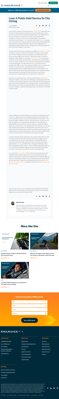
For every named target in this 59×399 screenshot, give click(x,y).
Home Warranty (5, 353)
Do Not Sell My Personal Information (24, 395)
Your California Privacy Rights (12, 395)
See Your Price (53, 2)
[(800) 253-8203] (53, 5)
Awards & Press (46, 346)
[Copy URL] (49, 25)
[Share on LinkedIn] (39, 25)
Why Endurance (45, 344)
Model (14, 309)
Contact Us (4, 377)
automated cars (22, 153)
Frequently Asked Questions (28, 344)
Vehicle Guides (25, 359)
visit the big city (37, 31)
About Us (44, 341)
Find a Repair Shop (26, 354)
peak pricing (44, 78)
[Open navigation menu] (2, 5)
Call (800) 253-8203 (6, 341)
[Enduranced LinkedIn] (51, 388)
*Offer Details (40, 395)
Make (14, 305)
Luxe (25, 40)
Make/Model (4, 250)
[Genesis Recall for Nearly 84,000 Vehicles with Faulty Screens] (15, 241)
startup (42, 40)
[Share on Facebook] (36, 25)
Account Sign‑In (42, 3)
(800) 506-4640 (43, 10)
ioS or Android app (36, 58)
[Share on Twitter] (43, 25)
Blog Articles (24, 341)
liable (18, 144)
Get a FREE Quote (29, 320)
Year (14, 302)
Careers (44, 354)
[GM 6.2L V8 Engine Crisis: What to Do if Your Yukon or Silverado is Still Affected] (44, 241)
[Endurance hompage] (10, 331)
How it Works (4, 346)
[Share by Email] (46, 25)
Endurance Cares (46, 349)
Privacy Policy (3, 395)
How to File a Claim (26, 357)
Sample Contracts (26, 351)
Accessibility (4, 375)
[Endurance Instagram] (57, 388)
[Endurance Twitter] (54, 388)
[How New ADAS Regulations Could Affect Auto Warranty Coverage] (15, 270)
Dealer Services (46, 351)
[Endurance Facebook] (47, 388)
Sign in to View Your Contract (8, 369)
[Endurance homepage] (14, 5)
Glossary (23, 349)
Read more (27, 211)
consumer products (44, 51)
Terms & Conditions (34, 395)
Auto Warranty (24, 346)
